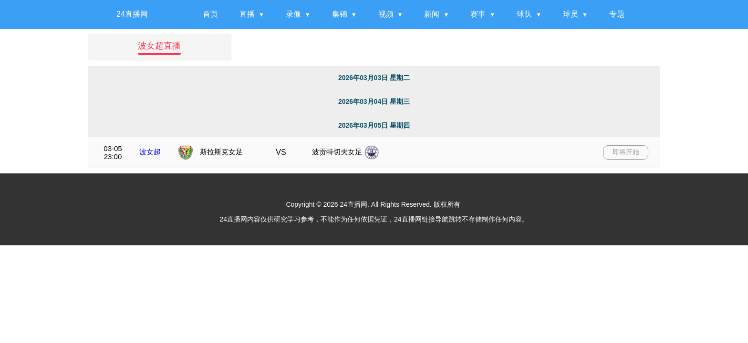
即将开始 (626, 152)
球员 (570, 14)
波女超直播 (159, 45)
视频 (386, 14)
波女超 (150, 152)
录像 (293, 14)
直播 (247, 14)
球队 (524, 14)
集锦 (339, 14)
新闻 (431, 14)
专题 (616, 14)
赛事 (478, 14)
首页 (210, 14)
